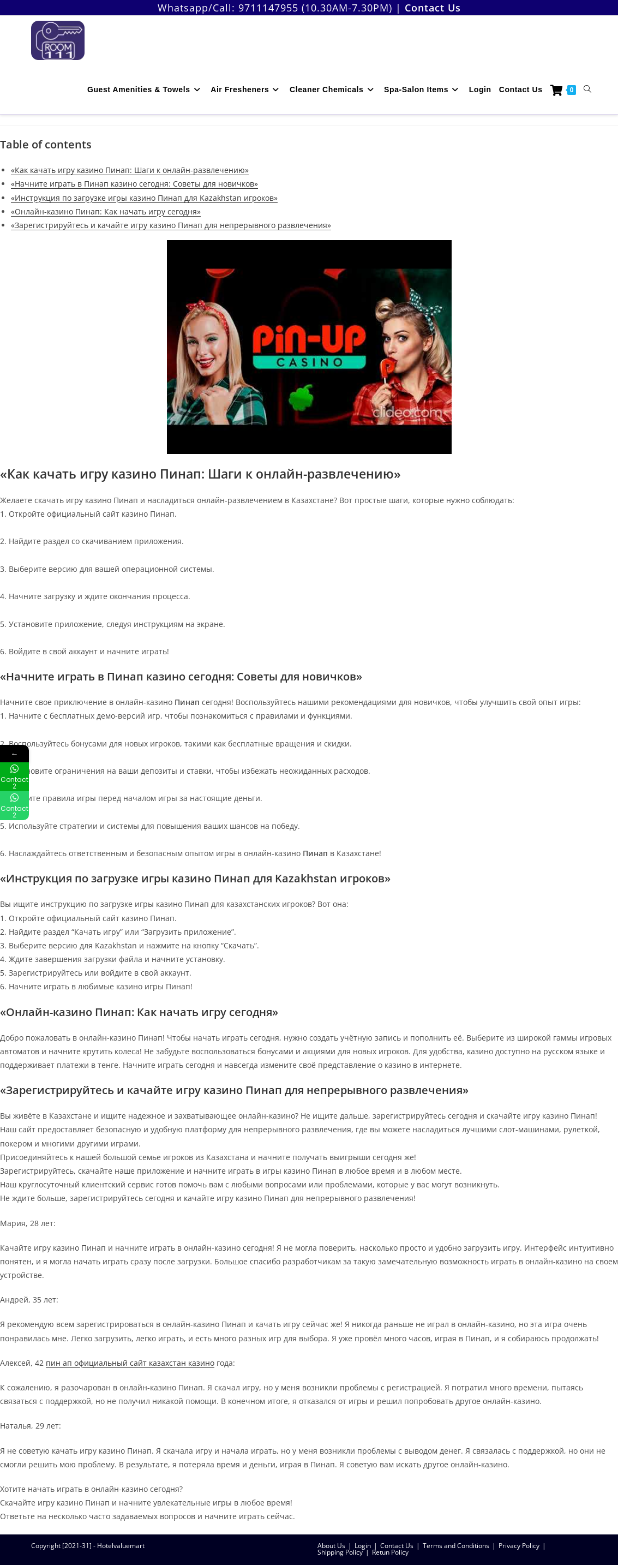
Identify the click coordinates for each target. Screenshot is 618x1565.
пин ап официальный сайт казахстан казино (130, 1363)
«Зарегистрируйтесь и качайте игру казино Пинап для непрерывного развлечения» (171, 225)
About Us (331, 1545)
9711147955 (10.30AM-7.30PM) (315, 7)
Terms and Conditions (456, 1545)
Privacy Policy (519, 1545)
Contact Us (396, 1545)
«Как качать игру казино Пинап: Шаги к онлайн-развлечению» (130, 170)
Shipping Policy (340, 1552)
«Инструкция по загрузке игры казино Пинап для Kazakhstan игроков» (144, 198)
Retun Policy (390, 1552)
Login (363, 1545)
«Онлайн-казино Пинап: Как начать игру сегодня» (106, 211)
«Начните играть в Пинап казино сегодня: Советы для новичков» (134, 183)
